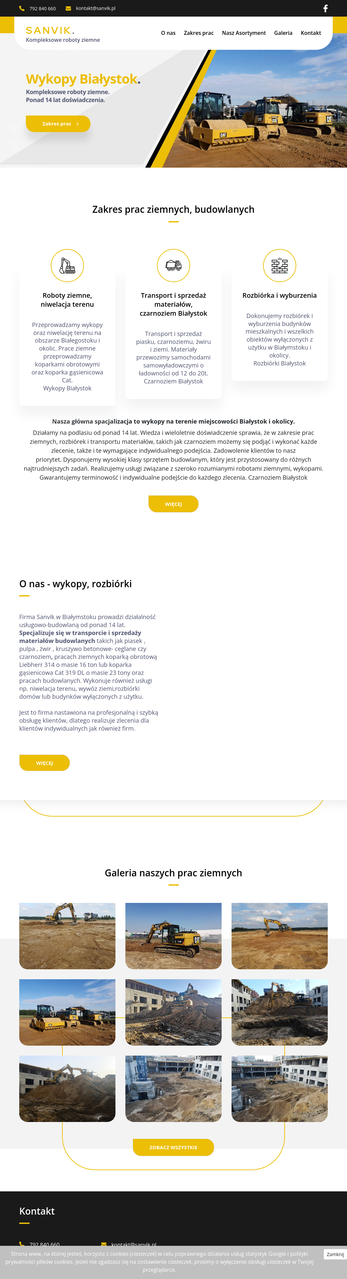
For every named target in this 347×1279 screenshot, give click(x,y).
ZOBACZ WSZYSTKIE (173, 1147)
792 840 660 (43, 8)
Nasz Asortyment (244, 33)
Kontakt (311, 33)
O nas (168, 33)
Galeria (283, 33)
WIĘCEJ (173, 504)
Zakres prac (199, 33)
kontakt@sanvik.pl (95, 8)
